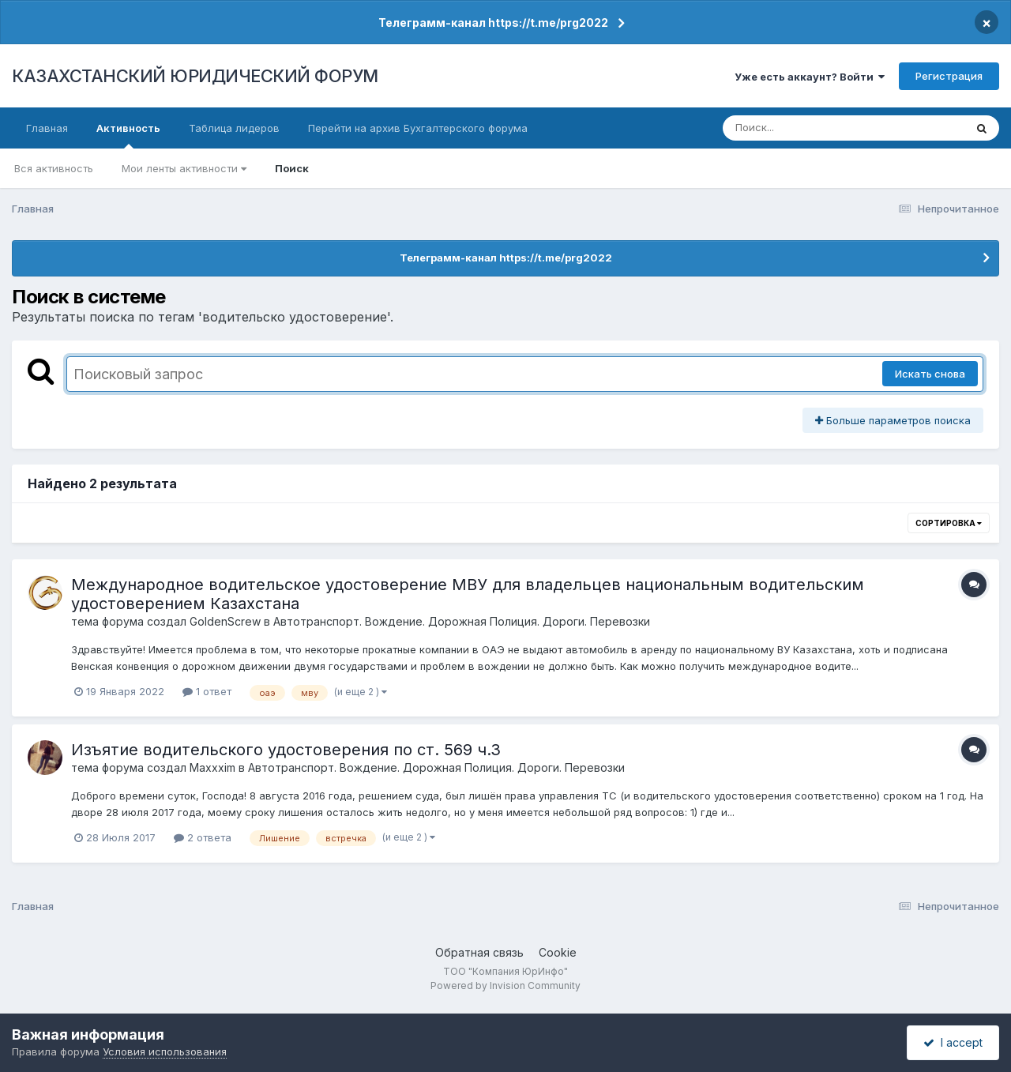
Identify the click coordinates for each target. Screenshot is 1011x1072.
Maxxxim (212, 767)
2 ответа (202, 837)
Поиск (292, 168)
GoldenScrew (225, 621)
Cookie (558, 952)
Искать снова (930, 373)
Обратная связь (479, 952)
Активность (128, 135)
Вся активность (53, 168)
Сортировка (948, 523)
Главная (47, 128)
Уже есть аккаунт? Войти (810, 76)
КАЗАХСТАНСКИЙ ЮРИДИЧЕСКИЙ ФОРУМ (195, 76)
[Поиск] (813, 128)
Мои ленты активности (184, 168)
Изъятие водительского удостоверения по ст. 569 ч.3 (286, 749)
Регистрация (949, 76)
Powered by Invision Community (505, 985)
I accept (953, 1042)
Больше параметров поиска (893, 420)
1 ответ (206, 691)
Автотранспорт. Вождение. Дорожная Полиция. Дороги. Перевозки (461, 621)
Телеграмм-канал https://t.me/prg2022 (493, 22)
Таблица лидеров (234, 128)
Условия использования (165, 1051)
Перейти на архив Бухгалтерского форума (418, 128)
